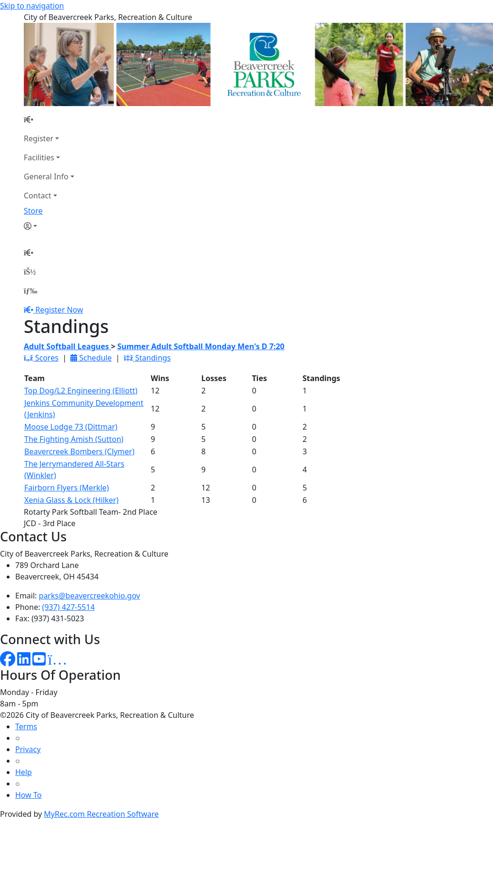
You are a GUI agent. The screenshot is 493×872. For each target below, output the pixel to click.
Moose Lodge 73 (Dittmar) (71, 426)
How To (28, 795)
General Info (46, 176)
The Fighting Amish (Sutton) (73, 439)
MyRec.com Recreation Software (101, 814)
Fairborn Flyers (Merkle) (66, 487)
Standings (147, 358)
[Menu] (30, 290)
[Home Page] (49, 119)
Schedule (90, 358)
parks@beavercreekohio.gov (89, 595)
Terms (26, 726)
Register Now (59, 309)
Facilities (39, 157)
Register (38, 138)
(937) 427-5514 (68, 607)
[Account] (49, 225)
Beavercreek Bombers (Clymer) (79, 451)
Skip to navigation (32, 5)
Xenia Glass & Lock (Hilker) (71, 500)
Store (33, 211)
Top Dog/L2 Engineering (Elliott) (81, 390)
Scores (41, 358)
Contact (37, 195)
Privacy (27, 749)
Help (23, 772)
